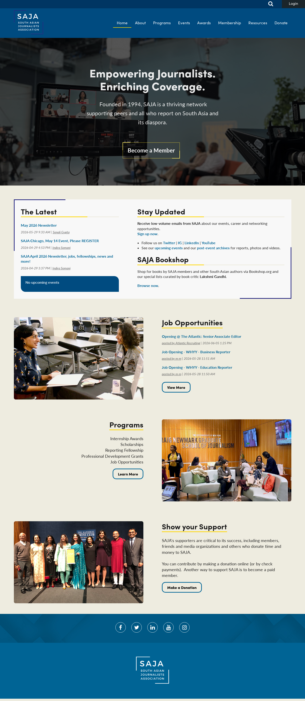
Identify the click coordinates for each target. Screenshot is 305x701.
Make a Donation (182, 587)
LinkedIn (192, 243)
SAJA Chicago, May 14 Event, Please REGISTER (60, 240)
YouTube (209, 243)
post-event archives (213, 248)
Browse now (147, 285)
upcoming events (169, 248)
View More (176, 387)
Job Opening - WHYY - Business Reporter (196, 352)
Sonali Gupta (61, 232)
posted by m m (171, 358)
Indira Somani (61, 248)
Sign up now (147, 234)
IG (180, 243)
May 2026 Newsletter (39, 225)
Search (268, 4)
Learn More (128, 473)
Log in (293, 4)
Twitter (169, 243)
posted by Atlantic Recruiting (181, 343)
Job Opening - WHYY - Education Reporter (197, 367)
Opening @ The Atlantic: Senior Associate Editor (201, 336)
